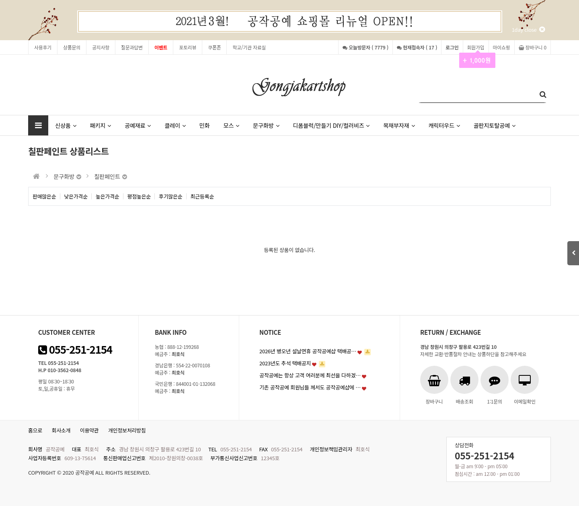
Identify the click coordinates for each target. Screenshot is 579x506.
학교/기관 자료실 (249, 47)
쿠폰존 (214, 47)
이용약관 (89, 430)
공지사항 (100, 47)
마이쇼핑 (501, 47)
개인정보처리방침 (127, 430)
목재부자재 (399, 125)
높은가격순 (107, 196)
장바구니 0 (532, 47)
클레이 (174, 125)
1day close (528, 29)
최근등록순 (202, 196)
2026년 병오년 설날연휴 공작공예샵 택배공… (307, 351)
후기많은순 (171, 196)
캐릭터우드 (444, 125)
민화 (204, 125)
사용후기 (42, 47)
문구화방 (266, 125)
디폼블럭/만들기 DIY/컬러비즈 (331, 125)
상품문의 (71, 47)
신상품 (65, 125)
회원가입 (476, 49)
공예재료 (138, 125)
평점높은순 (139, 196)
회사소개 (61, 430)
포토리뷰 (187, 47)
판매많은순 (44, 196)
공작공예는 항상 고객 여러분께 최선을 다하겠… (310, 375)
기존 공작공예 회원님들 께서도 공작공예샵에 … (310, 387)
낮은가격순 (76, 196)
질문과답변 (132, 47)
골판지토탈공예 (494, 125)
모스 (231, 125)
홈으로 (35, 430)
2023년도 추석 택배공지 (285, 363)
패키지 (100, 125)
